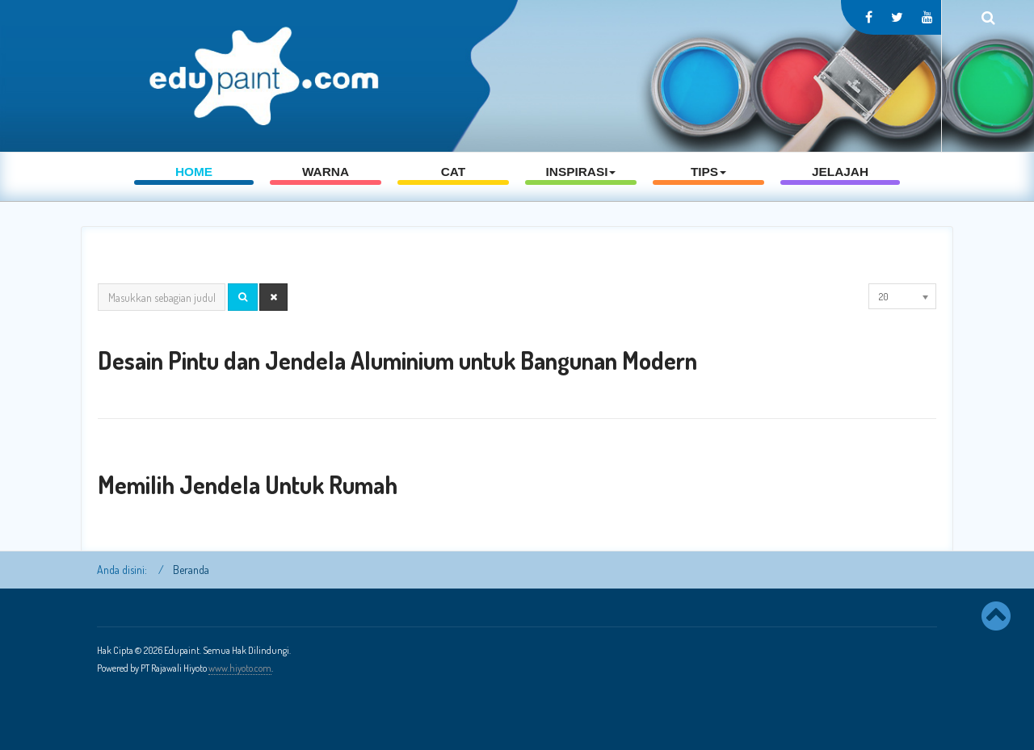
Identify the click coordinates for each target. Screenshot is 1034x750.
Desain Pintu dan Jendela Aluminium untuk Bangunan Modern (397, 360)
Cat (453, 185)
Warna (325, 185)
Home (193, 185)
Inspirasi (581, 185)
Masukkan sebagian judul (98, 283)
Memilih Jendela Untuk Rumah (247, 484)
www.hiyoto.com (239, 668)
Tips (708, 185)
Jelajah (840, 185)
